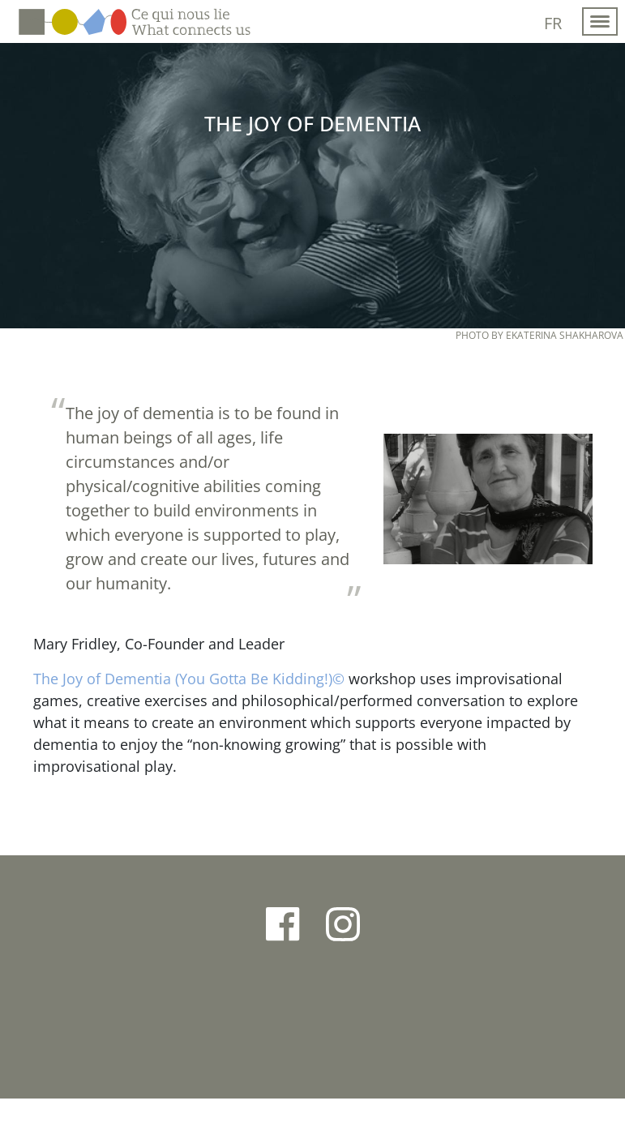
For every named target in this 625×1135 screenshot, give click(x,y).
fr (553, 23)
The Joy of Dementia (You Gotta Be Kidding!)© (189, 678)
